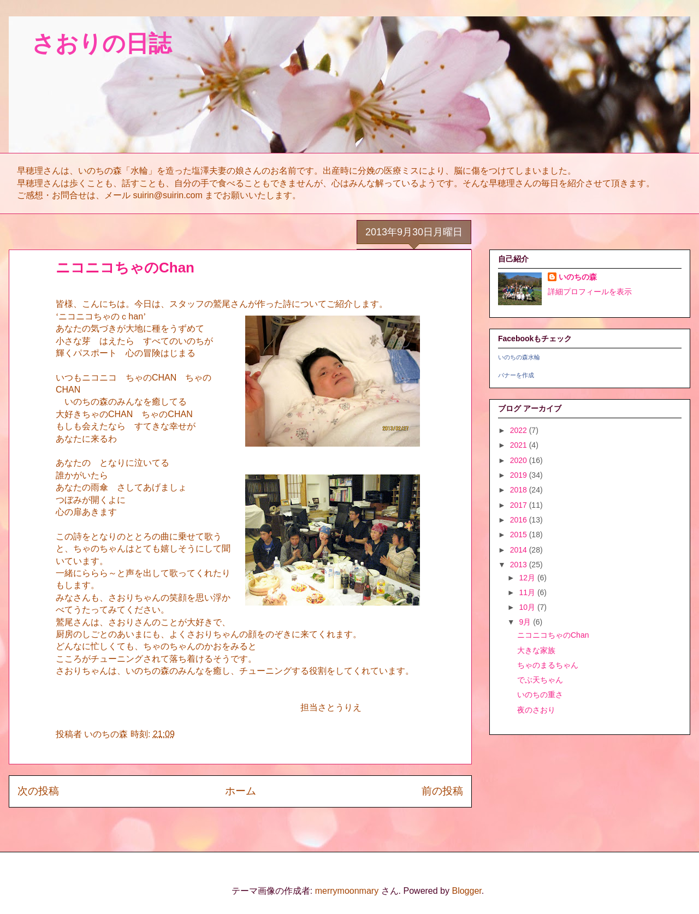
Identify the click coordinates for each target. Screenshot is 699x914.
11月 (528, 592)
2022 (519, 430)
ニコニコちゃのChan (553, 635)
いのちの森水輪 (519, 357)
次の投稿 (38, 791)
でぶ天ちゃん (540, 679)
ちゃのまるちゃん (547, 665)
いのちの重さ (540, 694)
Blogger (466, 890)
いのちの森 (578, 276)
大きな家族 (536, 650)
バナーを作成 (516, 375)
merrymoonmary (346, 890)
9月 (526, 622)
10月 (528, 607)
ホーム (240, 791)
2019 (519, 475)
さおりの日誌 (90, 43)
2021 (519, 445)
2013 (519, 564)
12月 (528, 577)
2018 (519, 489)
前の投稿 (442, 791)
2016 (519, 519)
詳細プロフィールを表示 (590, 291)
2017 (519, 505)
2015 (519, 534)
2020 (519, 460)
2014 (519, 549)
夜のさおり (536, 709)
